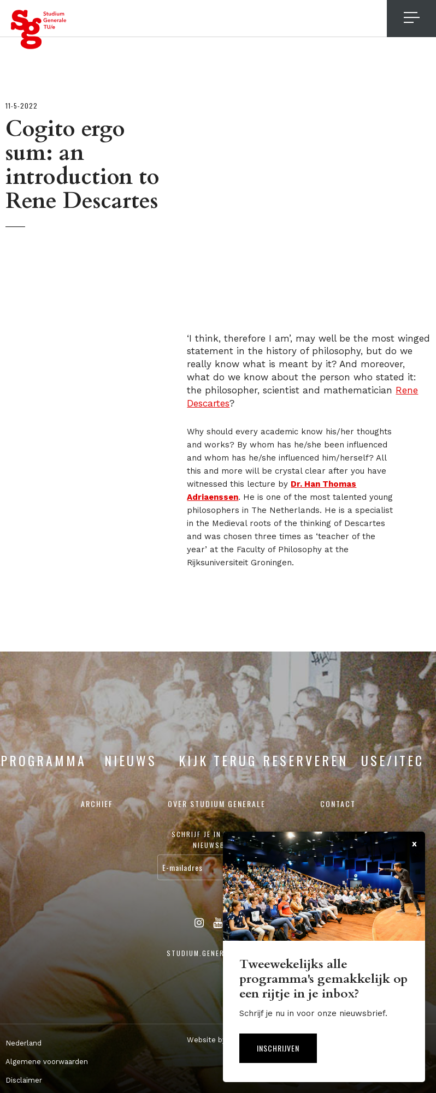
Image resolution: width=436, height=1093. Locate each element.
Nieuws (130, 760)
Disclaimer (23, 1080)
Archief (97, 803)
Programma (43, 760)
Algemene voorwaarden (46, 1062)
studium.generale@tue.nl (218, 953)
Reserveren (305, 760)
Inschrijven (278, 1048)
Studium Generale (39, 29)
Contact (338, 803)
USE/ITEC (392, 760)
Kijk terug (218, 760)
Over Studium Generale (217, 803)
